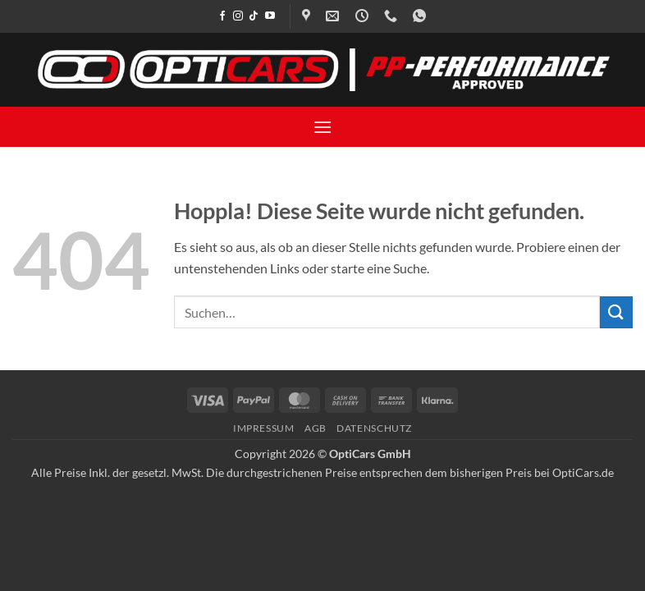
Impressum (264, 428)
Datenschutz (374, 428)
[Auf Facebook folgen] (222, 16)
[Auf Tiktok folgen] (253, 16)
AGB (315, 428)
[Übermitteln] (616, 312)
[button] (322, 127)
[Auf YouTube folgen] (270, 16)
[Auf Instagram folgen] (238, 16)
